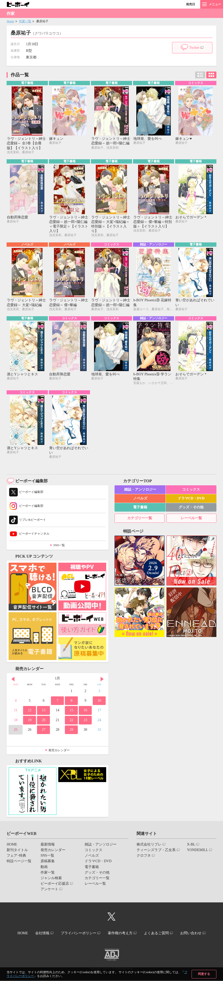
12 (29, 712)
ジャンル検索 (51, 879)
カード (211, 75)
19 (29, 721)
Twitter (194, 48)
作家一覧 (25, 21)
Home (10, 21)
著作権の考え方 (120, 934)
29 (71, 731)
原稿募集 (48, 863)
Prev (13, 680)
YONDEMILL (197, 851)
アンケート (49, 891)
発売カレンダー (59, 752)
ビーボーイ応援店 (55, 885)
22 (71, 721)
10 (99, 702)
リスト (200, 75)
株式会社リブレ (149, 846)
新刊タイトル (17, 851)
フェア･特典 (16, 857)
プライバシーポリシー (78, 934)
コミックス (191, 491)
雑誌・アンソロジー (140, 491)
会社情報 (40, 934)
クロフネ (144, 857)
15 (71, 712)
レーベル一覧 (191, 519)
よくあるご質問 (158, 934)
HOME (12, 846)
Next (102, 680)
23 (85, 721)
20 (43, 721)
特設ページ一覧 (19, 863)
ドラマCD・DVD (191, 500)
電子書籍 (140, 509)
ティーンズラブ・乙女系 (156, 851)
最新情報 (48, 846)
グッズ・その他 (191, 509)
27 (43, 731)
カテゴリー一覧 (139, 519)
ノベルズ (140, 500)
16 (85, 712)
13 (43, 712)
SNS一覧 (59, 547)
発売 (190, 4)
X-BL (191, 846)
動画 (44, 868)
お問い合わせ (195, 934)
